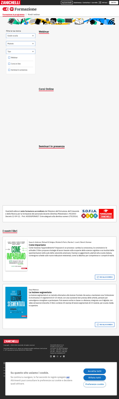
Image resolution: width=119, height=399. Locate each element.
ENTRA (113, 3)
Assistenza (78, 3)
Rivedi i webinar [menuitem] (34, 14)
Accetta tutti (94, 371)
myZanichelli (67, 3)
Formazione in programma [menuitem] (13, 14)
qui (67, 377)
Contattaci (86, 3)
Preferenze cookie (95, 384)
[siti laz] (103, 3)
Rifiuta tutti (95, 377)
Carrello (94, 3)
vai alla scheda (105, 277)
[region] (61, 379)
